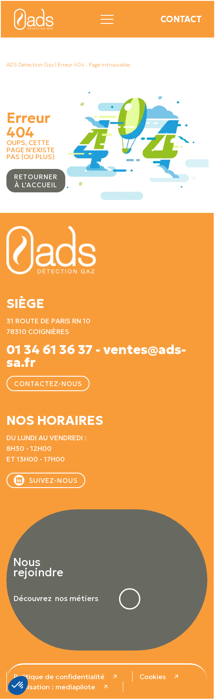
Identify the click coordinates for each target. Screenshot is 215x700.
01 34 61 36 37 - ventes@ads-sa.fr (96, 356)
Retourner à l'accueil (36, 181)
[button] (107, 18)
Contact (180, 19)
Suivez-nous (53, 480)
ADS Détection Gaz (30, 64)
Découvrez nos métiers (56, 599)
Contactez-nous (48, 384)
